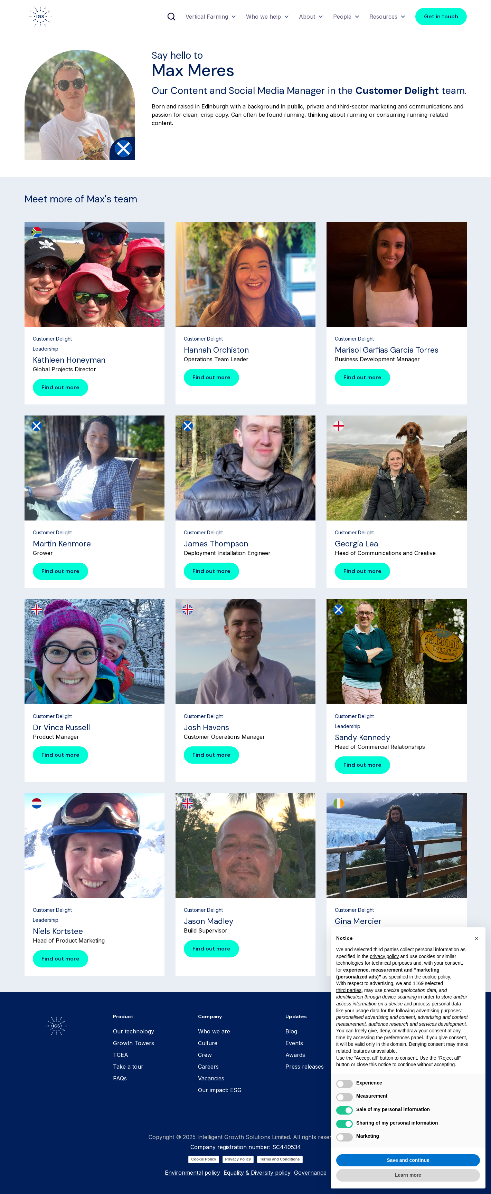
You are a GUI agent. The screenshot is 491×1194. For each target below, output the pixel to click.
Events (294, 1043)
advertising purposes (438, 1026)
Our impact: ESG (220, 1090)
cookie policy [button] (436, 992)
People (342, 16)
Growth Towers (133, 1043)
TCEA (120, 1054)
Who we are (214, 1031)
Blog (291, 1031)
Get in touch (441, 16)
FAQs (120, 1078)
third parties (348, 1006)
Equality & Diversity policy (257, 1172)
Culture (207, 1043)
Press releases (304, 1066)
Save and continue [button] (408, 1176)
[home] (40, 16)
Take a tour (128, 1066)
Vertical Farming (207, 16)
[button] (210, 16)
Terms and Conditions (280, 1159)
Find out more (60, 387)
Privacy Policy (238, 1159)
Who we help (263, 16)
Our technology (133, 1031)
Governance (310, 1172)
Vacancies (211, 1078)
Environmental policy (192, 1172)
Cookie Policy (203, 1159)
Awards (295, 1054)
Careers (208, 1066)
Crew (205, 1054)
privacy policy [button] (384, 972)
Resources (383, 16)
